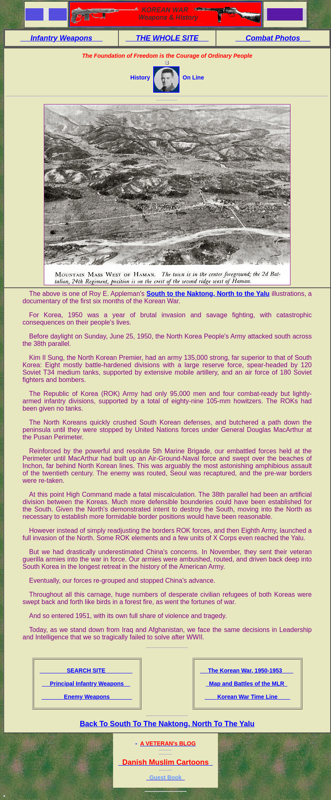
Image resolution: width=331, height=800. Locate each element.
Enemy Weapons (87, 696)
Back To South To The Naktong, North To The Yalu (167, 724)
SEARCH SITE (86, 670)
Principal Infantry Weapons (86, 683)
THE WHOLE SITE (167, 38)
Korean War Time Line (247, 696)
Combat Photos (273, 38)
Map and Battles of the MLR (246, 683)
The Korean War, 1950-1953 (246, 670)
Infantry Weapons (61, 38)
